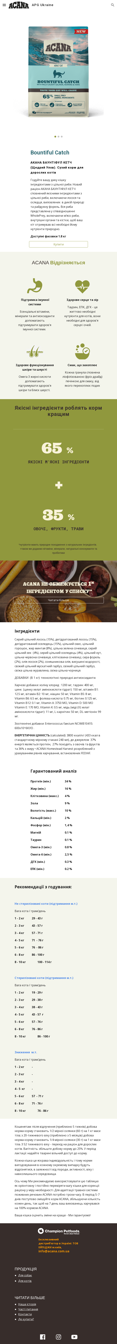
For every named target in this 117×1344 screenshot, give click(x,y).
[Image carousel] (58, 76)
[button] (4, 5)
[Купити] (58, 244)
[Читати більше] (58, 600)
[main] (58, 193)
